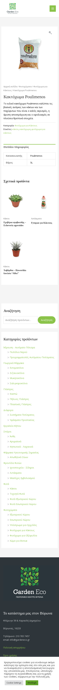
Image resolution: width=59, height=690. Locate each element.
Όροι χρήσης (10, 655)
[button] (50, 33)
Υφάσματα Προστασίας (22, 419)
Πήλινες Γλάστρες (19, 399)
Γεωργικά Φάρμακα (13, 363)
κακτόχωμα (25, 129)
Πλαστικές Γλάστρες (20, 404)
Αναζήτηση (46, 320)
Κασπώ (13, 393)
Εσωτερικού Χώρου (20, 519)
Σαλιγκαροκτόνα (18, 383)
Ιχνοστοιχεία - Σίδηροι (22, 467)
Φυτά (6, 483)
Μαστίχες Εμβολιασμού (22, 478)
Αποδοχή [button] (32, 682)
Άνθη (12, 436)
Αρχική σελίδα (10, 86)
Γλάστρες (8, 389)
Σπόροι (7, 431)
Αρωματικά (15, 441)
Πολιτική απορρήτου (14, 647)
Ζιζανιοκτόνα (17, 373)
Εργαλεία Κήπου (12, 425)
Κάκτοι (13, 488)
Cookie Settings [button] (14, 682)
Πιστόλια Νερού (18, 352)
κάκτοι (15, 129)
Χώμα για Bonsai (18, 540)
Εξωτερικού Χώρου (20, 514)
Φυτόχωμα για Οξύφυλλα (23, 535)
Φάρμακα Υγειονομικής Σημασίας (21, 452)
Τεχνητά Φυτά (17, 493)
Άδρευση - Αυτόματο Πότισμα (19, 347)
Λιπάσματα (15, 472)
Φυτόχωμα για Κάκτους (22, 530)
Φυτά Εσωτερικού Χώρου (23, 504)
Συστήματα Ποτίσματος (22, 414)
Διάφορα (8, 410)
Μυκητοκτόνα (17, 378)
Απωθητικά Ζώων (19, 457)
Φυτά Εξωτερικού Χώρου (23, 499)
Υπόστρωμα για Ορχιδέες (23, 525)
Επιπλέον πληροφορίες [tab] (16, 147)
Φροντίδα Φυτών (12, 462)
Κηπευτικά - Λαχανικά (21, 446)
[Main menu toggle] (53, 8)
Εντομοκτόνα (16, 367)
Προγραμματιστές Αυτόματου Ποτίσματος (32, 357)
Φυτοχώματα (10, 509)
